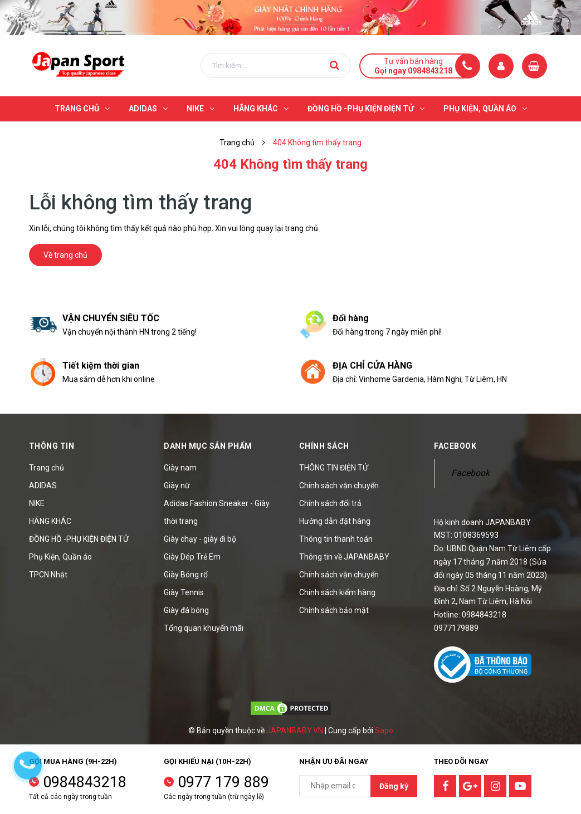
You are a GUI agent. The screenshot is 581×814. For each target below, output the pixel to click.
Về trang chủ (65, 255)
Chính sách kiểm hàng (337, 592)
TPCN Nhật (48, 574)
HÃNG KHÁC (50, 521)
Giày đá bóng (186, 610)
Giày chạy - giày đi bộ (200, 539)
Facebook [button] (455, 446)
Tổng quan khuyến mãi (203, 628)
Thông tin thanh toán (336, 539)
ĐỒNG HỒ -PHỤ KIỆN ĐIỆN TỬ (79, 539)
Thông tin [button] (52, 446)
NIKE (37, 503)
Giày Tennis (184, 592)
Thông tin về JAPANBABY (344, 556)
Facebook (470, 473)
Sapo (384, 730)
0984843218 (84, 782)
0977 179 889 (223, 782)
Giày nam (180, 467)
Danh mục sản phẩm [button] (208, 446)
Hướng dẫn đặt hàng (334, 521)
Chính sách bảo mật (334, 610)
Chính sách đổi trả (330, 503)
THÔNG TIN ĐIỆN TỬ (333, 467)
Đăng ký (393, 786)
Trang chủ (46, 467)
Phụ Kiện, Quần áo (60, 556)
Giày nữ (177, 485)
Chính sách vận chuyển (339, 485)
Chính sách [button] (324, 446)
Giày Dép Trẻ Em (192, 556)
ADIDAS (43, 485)
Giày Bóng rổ (186, 574)
